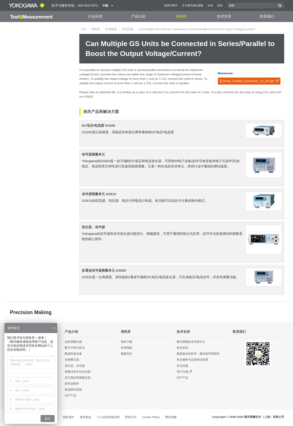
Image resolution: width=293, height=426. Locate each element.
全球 (210, 5)
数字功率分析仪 (75, 347)
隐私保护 (68, 417)
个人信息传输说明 (108, 417)
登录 (220, 5)
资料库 (181, 16)
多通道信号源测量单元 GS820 (104, 270)
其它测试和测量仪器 (78, 377)
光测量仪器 (72, 359)
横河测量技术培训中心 (191, 341)
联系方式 (131, 417)
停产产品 (70, 395)
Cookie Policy (151, 417)
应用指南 (111, 29)
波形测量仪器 (73, 341)
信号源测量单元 (93, 154)
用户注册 (182, 371)
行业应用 (95, 16)
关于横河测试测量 (192, 5)
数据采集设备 (73, 353)
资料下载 (126, 341)
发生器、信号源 (93, 227)
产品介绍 (138, 16)
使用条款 (85, 417)
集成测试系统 (73, 389)
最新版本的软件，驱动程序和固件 (198, 353)
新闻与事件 (171, 5)
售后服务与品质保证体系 (192, 359)
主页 (83, 29)
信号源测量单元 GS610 (99, 194)
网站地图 (171, 417)
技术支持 (224, 16)
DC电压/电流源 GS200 (98, 125)
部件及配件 (72, 383)
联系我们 (267, 16)
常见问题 (127, 29)
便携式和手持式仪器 (78, 371)
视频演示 (126, 353)
